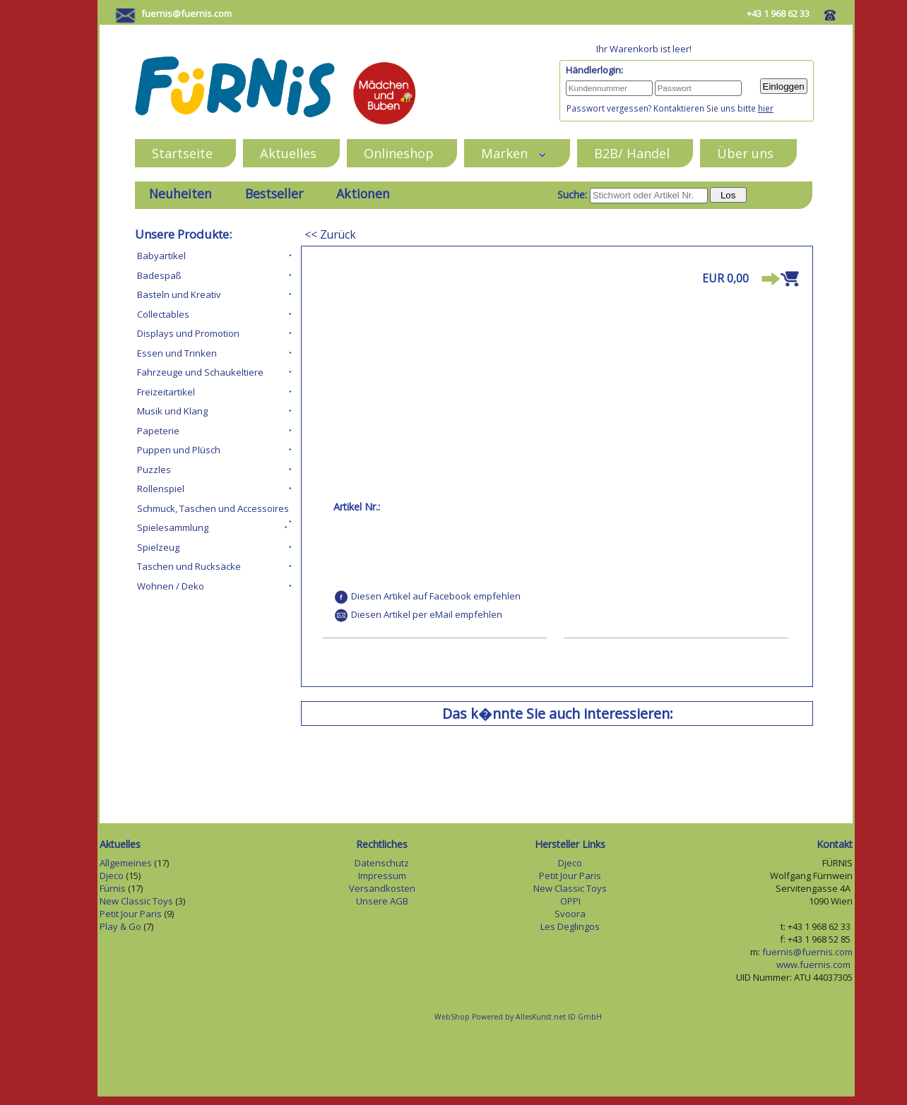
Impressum (382, 875)
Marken (514, 153)
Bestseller (274, 193)
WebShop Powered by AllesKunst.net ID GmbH (518, 1017)
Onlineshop (399, 153)
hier (765, 108)
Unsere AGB (382, 901)
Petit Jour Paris (131, 913)
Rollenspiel (160, 488)
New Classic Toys (136, 901)
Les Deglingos (570, 926)
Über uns (745, 153)
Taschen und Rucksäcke (189, 566)
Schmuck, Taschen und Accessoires (213, 508)
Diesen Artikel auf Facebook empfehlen (436, 596)
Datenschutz (382, 862)
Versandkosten (382, 888)
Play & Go (120, 926)
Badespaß (159, 275)
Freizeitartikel (166, 392)
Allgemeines (126, 862)
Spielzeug (158, 547)
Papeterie (158, 430)
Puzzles (154, 469)
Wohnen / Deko (170, 586)
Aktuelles (288, 153)
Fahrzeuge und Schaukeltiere (200, 372)
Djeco (112, 875)
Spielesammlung (172, 527)
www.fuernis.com (814, 964)
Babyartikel (161, 255)
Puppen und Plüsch (178, 449)
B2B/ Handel (632, 153)
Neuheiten (180, 193)
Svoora (570, 913)
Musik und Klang (172, 411)
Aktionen (363, 193)
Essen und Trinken (177, 353)
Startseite (182, 153)
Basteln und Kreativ (179, 294)
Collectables (163, 314)
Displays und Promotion (188, 333)
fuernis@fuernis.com (186, 13)
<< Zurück (330, 234)
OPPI (570, 901)
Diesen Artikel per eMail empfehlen (426, 614)
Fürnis (113, 888)
